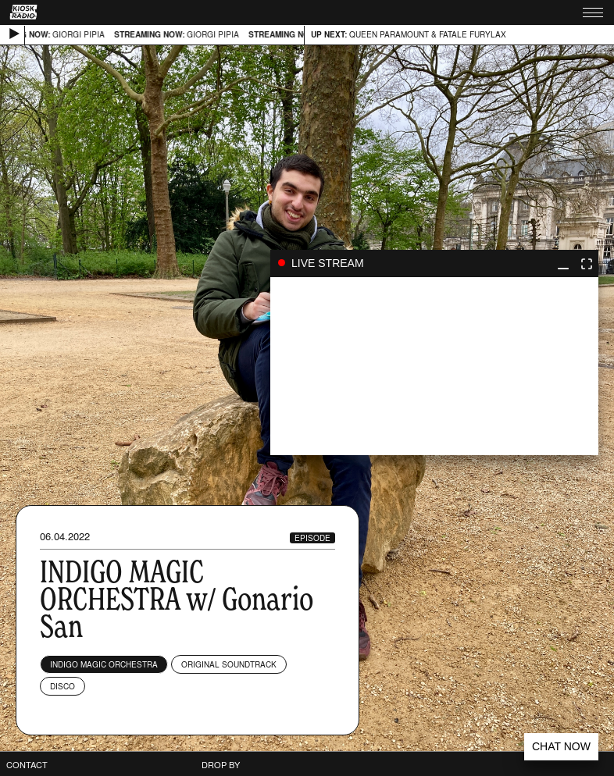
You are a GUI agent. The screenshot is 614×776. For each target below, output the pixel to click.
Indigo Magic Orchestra (104, 664)
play (434, 366)
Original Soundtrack (229, 664)
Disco (62, 686)
